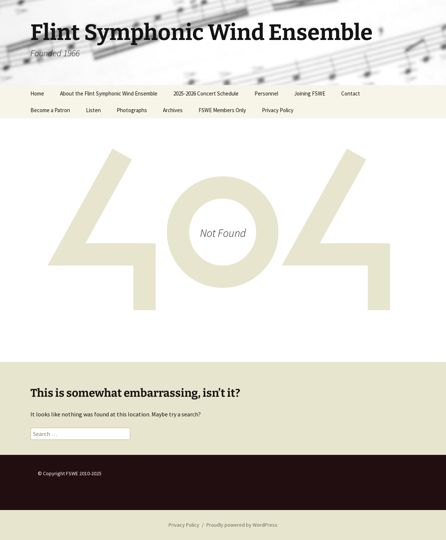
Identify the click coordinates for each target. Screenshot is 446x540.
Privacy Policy (277, 110)
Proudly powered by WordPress (241, 524)
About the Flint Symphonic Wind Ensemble (108, 93)
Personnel (266, 93)
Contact (350, 93)
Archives (173, 110)
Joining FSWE (309, 93)
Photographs (132, 110)
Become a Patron (50, 110)
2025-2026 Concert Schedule (206, 93)
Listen (93, 110)
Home (37, 93)
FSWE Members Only (222, 110)
